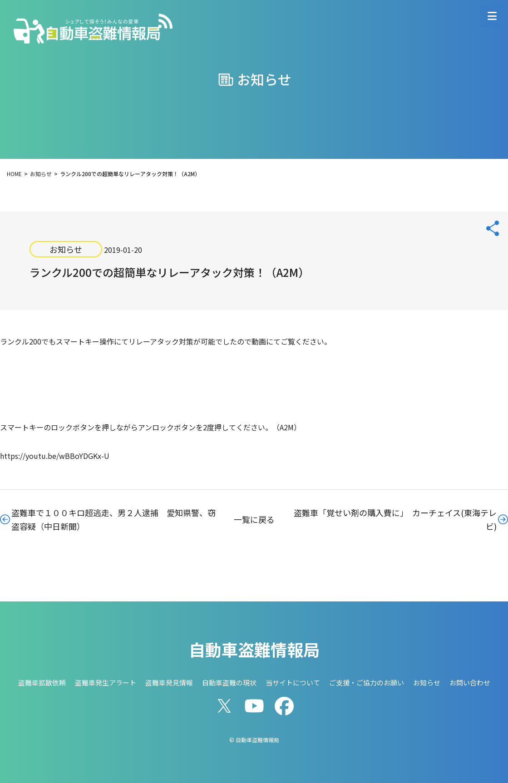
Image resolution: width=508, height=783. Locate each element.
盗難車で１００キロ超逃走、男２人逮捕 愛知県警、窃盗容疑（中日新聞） (113, 519)
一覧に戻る (254, 519)
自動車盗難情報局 (254, 649)
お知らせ (65, 249)
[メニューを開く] (492, 16)
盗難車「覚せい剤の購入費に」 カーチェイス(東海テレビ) (395, 519)
